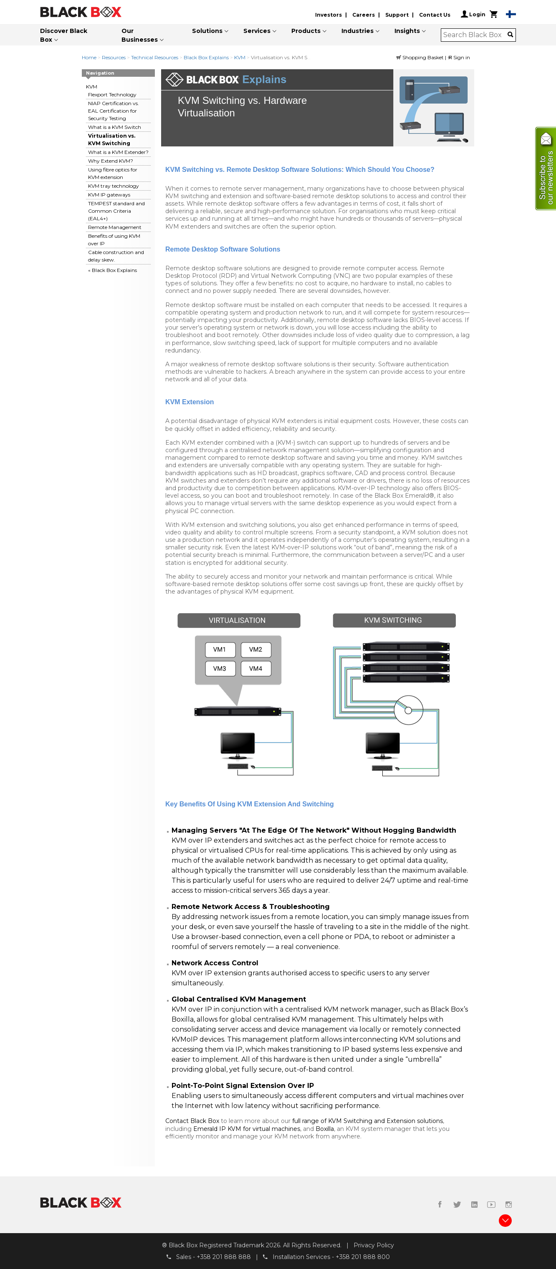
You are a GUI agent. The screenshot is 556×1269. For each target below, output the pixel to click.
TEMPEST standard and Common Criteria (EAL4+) (116, 211)
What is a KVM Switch (114, 127)
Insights (407, 31)
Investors (328, 15)
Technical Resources (154, 57)
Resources (114, 57)
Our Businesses (139, 35)
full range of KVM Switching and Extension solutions (367, 1121)
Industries (357, 31)
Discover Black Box (63, 35)
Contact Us (434, 15)
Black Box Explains (207, 57)
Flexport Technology (112, 94)
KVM (239, 57)
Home (89, 57)
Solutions (207, 31)
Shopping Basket (421, 57)
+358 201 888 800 (363, 1257)
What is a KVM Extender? (118, 152)
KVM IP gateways (109, 194)
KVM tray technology (113, 186)
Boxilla (325, 1129)
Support (397, 15)
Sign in (458, 57)
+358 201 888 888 (224, 1257)
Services (256, 31)
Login (473, 14)
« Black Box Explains (112, 270)
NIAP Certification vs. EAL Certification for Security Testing (113, 110)
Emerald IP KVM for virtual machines (246, 1129)
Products (306, 31)
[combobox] (475, 35)
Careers (363, 15)
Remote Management (115, 227)
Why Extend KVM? (110, 161)
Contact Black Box (192, 1121)
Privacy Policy (374, 1245)
